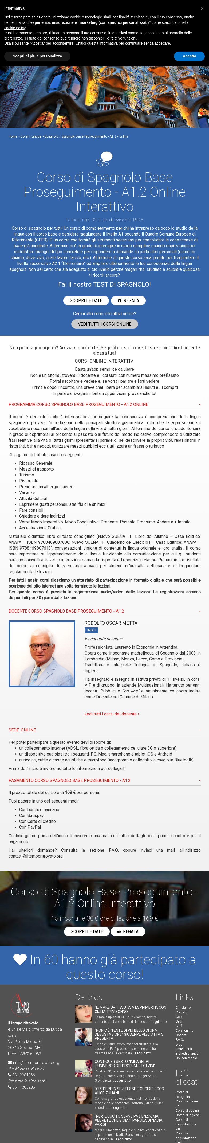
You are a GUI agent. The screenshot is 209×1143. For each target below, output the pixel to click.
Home (13, 136)
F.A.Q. (114, 850)
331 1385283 (23, 1087)
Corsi (24, 136)
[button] (202, 8)
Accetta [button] (189, 56)
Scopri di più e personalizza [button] (37, 56)
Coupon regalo (186, 1058)
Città (179, 1026)
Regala (128, 300)
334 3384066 (23, 1074)
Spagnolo (51, 136)
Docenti (181, 1035)
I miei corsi (184, 1049)
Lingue (36, 136)
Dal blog (89, 997)
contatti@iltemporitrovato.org (36, 856)
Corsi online (184, 1030)
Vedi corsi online (104, 324)
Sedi (179, 1021)
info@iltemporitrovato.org (36, 1062)
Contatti (181, 1012)
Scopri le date (86, 300)
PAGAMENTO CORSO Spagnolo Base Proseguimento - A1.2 (70, 780)
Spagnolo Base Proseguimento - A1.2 (88, 136)
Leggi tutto (159, 1022)
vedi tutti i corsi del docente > (112, 714)
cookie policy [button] (14, 28)
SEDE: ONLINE (22, 730)
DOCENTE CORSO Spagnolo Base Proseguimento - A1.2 (66, 611)
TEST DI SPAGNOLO (121, 284)
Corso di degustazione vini (186, 1124)
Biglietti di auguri (188, 1053)
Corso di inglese (188, 1115)
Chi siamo (183, 1007)
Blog (179, 1044)
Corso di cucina (187, 1111)
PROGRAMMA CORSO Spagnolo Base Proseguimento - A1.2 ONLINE (78, 404)
